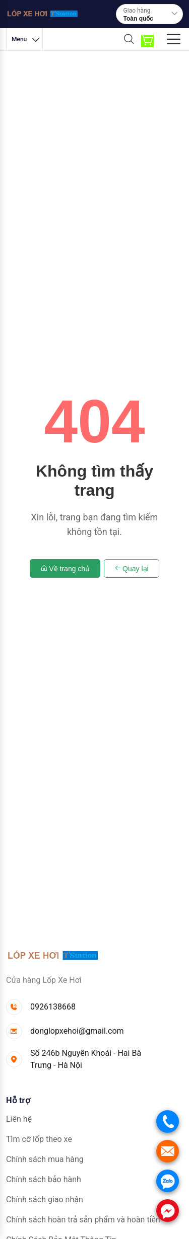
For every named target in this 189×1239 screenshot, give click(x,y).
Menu (26, 39)
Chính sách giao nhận (44, 1199)
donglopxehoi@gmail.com (77, 1031)
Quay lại (131, 569)
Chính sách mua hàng (45, 1159)
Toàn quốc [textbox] (138, 18)
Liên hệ (19, 1119)
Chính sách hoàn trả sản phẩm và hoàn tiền (83, 1219)
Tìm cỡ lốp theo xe (39, 1139)
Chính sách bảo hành (43, 1179)
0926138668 (53, 1007)
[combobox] (150, 18)
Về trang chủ (65, 569)
